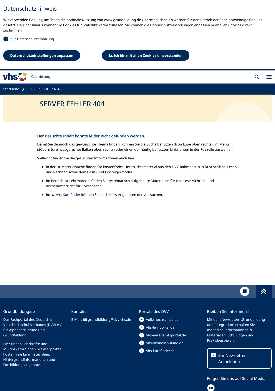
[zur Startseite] (27, 77)
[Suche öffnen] (257, 77)
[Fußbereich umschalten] (264, 291)
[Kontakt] (245, 291)
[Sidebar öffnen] (269, 77)
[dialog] (137, 35)
